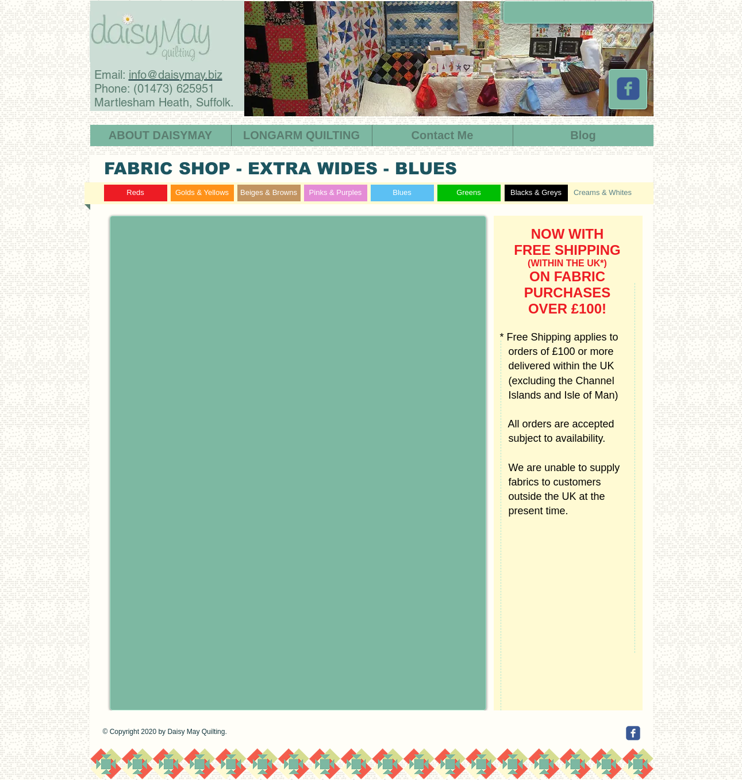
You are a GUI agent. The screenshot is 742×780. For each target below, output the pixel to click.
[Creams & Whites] (603, 193)
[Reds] (135, 193)
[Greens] (469, 193)
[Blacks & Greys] (536, 193)
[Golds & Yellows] (202, 193)
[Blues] (402, 193)
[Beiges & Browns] (269, 193)
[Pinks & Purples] (335, 193)
